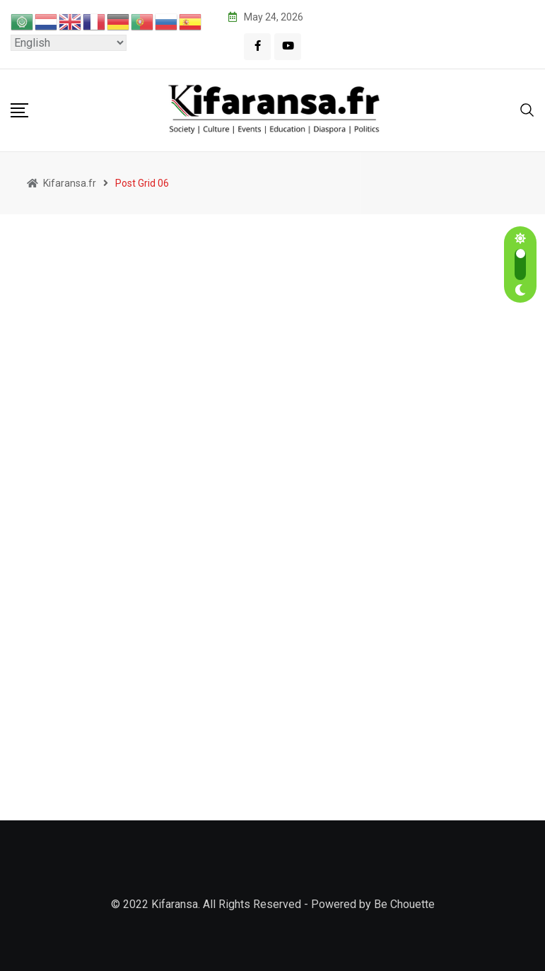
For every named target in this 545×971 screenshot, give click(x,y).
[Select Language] (69, 43)
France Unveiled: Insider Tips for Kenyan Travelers (484, 369)
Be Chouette (404, 904)
